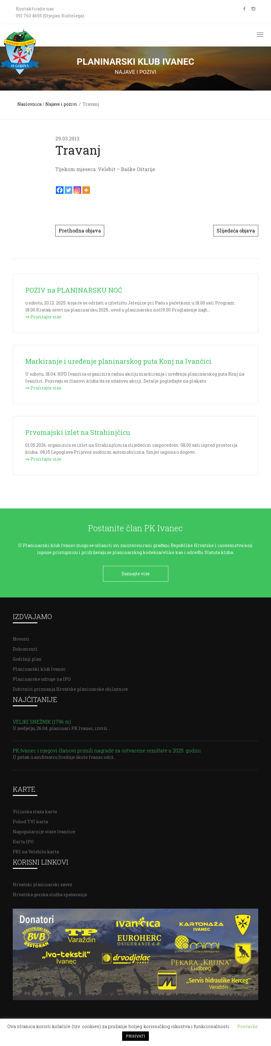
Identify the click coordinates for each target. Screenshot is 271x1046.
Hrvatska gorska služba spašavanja (50, 894)
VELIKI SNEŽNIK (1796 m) (42, 721)
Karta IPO (23, 841)
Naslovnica (29, 104)
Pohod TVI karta (30, 821)
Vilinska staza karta (35, 811)
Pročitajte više (43, 317)
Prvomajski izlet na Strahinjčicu (77, 432)
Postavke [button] (247, 1026)
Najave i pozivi (61, 104)
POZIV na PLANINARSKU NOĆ (73, 290)
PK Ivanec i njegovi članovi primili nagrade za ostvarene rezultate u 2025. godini (107, 750)
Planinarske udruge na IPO (42, 678)
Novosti (21, 638)
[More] (86, 190)
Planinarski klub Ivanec (39, 668)
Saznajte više (136, 573)
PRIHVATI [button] (135, 1036)
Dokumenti (25, 648)
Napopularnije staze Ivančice (44, 831)
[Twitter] (68, 190)
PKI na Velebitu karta (36, 851)
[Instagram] (77, 190)
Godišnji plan (27, 658)
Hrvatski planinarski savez (42, 884)
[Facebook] (59, 190)
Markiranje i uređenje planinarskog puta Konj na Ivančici (118, 361)
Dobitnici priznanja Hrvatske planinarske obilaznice (70, 688)
